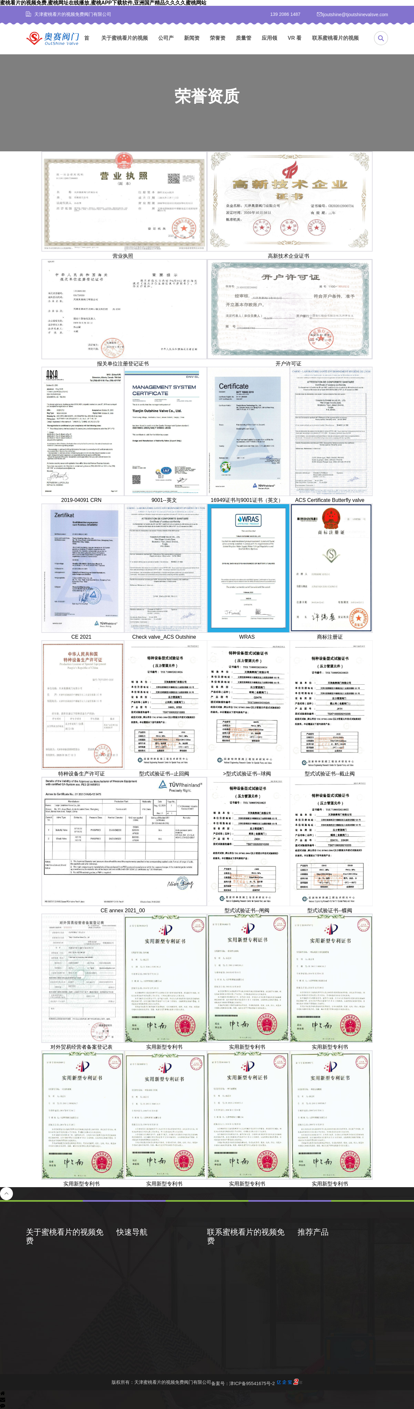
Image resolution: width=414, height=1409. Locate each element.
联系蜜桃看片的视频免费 (335, 44)
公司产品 (166, 44)
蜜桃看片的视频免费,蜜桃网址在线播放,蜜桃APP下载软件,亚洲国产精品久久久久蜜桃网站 (103, 2)
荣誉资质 (217, 44)
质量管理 (243, 44)
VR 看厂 (295, 44)
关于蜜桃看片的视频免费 (124, 44)
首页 (86, 44)
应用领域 (269, 44)
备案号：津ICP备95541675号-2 (256, 1382)
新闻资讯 (192, 44)
